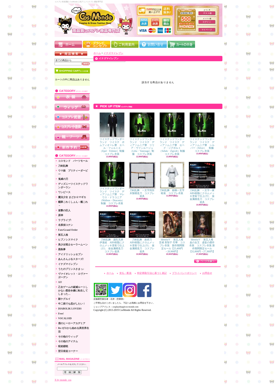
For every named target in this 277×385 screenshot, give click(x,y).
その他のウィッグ (68, 336)
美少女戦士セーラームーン (73, 244)
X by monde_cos (63, 380)
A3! (60, 282)
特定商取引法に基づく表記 (152, 273)
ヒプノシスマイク (68, 239)
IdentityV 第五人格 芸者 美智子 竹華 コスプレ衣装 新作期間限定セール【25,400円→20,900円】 (172, 232)
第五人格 (63, 235)
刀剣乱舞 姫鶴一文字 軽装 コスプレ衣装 (173, 178)
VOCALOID (65, 318)
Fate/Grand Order (68, 230)
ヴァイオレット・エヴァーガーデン (73, 275)
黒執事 (62, 249)
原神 (60, 215)
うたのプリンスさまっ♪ (71, 269)
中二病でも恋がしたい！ (71, 303)
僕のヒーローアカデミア (71, 323)
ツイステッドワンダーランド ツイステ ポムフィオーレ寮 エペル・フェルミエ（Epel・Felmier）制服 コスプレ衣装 (113, 134)
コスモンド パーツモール (73, 161)
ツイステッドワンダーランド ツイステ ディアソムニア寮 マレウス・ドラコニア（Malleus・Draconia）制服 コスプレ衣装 (112, 183)
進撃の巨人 (64, 210)
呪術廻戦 (63, 346)
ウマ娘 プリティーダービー (73, 172)
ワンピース (64, 192)
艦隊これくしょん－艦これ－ (73, 204)
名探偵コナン (65, 225)
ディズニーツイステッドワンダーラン (73, 186)
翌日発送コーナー (68, 351)
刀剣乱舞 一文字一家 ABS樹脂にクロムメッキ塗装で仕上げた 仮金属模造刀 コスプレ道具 (203, 182)
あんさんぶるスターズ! (71, 259)
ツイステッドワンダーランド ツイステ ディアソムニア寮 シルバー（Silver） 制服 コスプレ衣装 (203, 132)
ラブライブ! (64, 220)
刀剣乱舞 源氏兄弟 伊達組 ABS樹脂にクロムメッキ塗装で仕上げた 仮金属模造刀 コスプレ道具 (112, 232)
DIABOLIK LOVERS (70, 308)
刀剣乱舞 (63, 166)
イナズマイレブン (68, 264)
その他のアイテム (68, 341)
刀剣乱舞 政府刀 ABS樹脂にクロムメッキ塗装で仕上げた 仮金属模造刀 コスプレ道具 (142, 232)
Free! (61, 313)
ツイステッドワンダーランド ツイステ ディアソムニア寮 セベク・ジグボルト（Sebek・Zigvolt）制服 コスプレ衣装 (173, 134)
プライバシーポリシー (184, 273)
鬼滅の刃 (63, 179)
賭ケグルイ (64, 299)
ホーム (97, 53)
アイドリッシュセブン (70, 254)
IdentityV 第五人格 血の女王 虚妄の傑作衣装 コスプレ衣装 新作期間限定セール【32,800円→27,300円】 (202, 232)
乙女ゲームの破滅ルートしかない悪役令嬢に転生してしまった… (73, 290)
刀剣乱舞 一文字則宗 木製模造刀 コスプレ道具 (143, 180)
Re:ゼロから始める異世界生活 (73, 330)
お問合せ (207, 273)
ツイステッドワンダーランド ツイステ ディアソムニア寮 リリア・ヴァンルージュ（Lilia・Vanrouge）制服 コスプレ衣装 (142, 134)
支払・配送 (125, 273)
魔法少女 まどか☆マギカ (72, 197)
